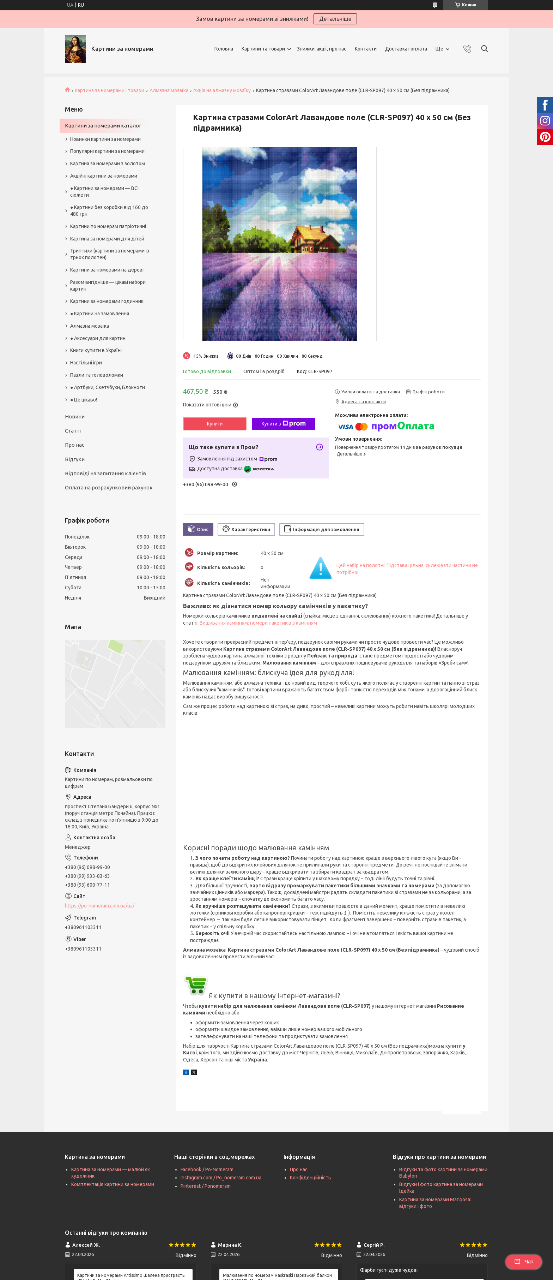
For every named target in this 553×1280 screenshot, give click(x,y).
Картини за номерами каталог (103, 126)
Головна (223, 49)
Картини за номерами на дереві (107, 270)
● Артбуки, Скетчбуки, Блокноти (107, 387)
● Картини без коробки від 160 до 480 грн (109, 210)
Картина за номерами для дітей (107, 239)
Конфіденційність (310, 1177)
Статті (73, 431)
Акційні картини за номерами (103, 176)
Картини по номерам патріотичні (108, 226)
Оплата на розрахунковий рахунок (109, 487)
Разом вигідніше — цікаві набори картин (108, 285)
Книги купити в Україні (96, 350)
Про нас (74, 445)
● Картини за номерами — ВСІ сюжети (104, 191)
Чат (523, 1261)
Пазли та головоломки (96, 375)
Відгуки (75, 459)
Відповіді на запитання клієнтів (105, 473)
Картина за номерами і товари (109, 90)
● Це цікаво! (83, 400)
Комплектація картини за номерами (112, 1184)
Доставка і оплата (406, 49)
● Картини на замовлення (99, 313)
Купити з (283, 424)
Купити (215, 424)
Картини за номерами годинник (107, 301)
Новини (75, 416)
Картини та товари (263, 49)
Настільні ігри (86, 362)
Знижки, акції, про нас (321, 49)
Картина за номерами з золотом (107, 163)
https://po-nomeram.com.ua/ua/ (99, 906)
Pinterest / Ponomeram (206, 1186)
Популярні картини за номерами (107, 151)
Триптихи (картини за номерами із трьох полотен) (109, 254)
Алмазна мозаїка (169, 90)
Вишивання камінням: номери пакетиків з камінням (258, 623)
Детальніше (335, 19)
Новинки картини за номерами (105, 139)
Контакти (366, 49)
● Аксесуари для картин (98, 338)
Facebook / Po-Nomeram (207, 1169)
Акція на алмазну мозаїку (222, 90)
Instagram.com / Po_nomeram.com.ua (221, 1177)
